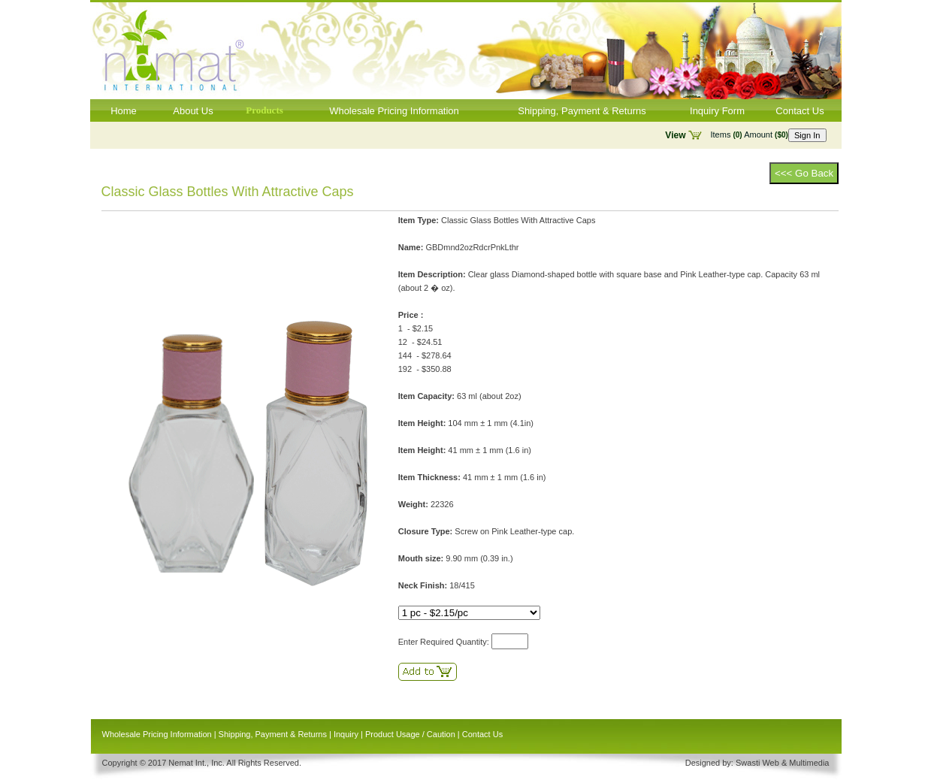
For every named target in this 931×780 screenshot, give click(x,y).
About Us (193, 110)
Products (264, 110)
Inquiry (346, 734)
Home (123, 110)
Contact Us (799, 110)
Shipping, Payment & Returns (582, 110)
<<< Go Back (804, 173)
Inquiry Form (717, 110)
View (675, 135)
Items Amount (749, 134)
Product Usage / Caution (410, 734)
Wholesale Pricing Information (394, 110)
